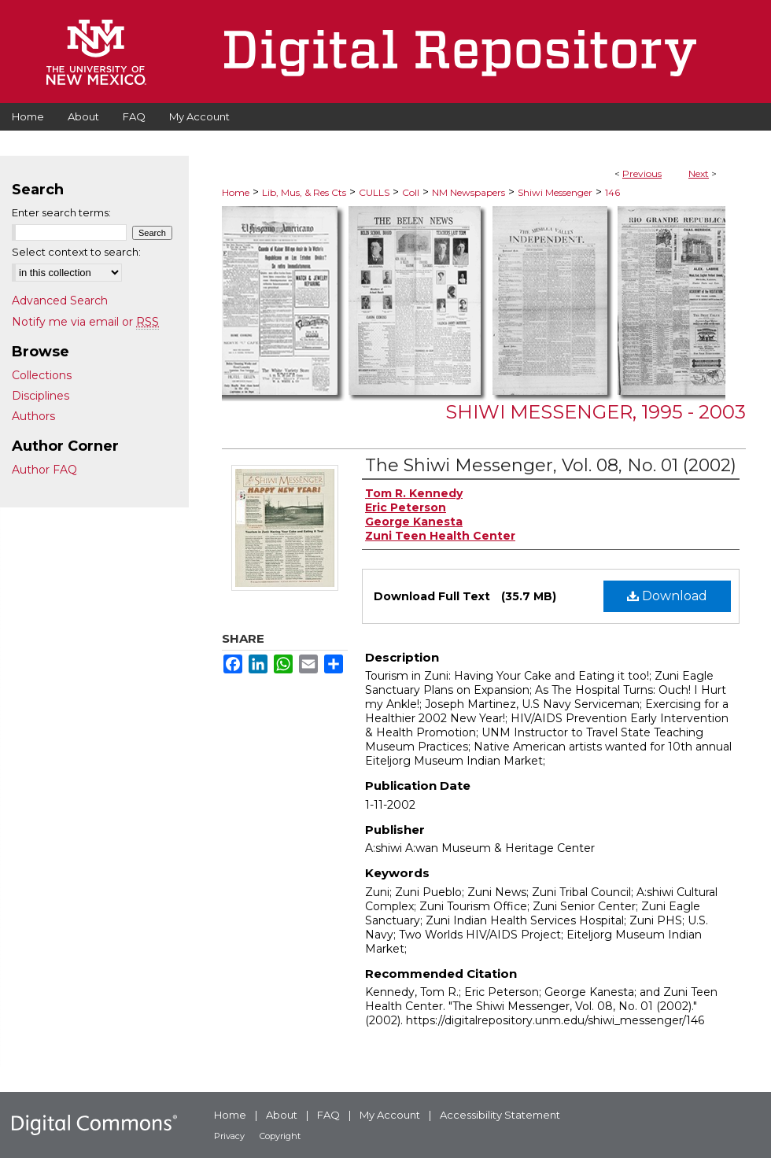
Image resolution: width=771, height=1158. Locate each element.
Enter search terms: (61, 212)
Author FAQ (44, 470)
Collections (42, 375)
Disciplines (40, 396)
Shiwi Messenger (555, 192)
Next (698, 173)
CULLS (374, 192)
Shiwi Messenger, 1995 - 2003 (595, 411)
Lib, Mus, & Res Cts (304, 192)
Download (667, 595)
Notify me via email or (85, 322)
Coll (410, 192)
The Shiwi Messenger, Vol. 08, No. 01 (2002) (550, 465)
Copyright (280, 1135)
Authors (33, 416)
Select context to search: (76, 251)
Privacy (229, 1135)
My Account (390, 1114)
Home (235, 192)
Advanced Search (60, 300)
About (281, 1114)
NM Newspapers (468, 192)
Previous (642, 173)
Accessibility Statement (500, 1114)
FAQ (328, 1114)
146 (612, 192)
